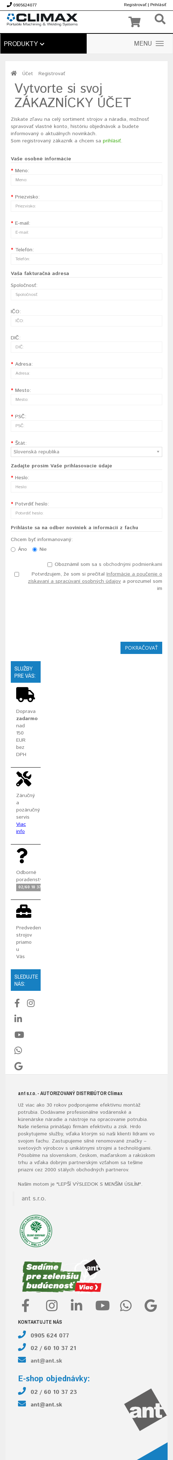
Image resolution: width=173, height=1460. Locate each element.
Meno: (22, 170)
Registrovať (135, 5)
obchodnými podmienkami (132, 564)
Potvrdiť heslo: (32, 504)
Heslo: (22, 477)
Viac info (21, 828)
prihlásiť (112, 141)
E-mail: (22, 223)
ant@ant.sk (46, 1361)
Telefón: (24, 249)
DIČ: (16, 338)
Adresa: (24, 364)
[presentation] (107, 615)
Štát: (21, 443)
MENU (149, 44)
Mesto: (23, 390)
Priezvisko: (27, 197)
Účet (27, 73)
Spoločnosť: (24, 285)
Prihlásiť (158, 5)
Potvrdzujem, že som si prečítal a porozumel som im (88, 581)
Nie (39, 549)
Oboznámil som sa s (104, 564)
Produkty (24, 44)
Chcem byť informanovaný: (42, 539)
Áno (19, 549)
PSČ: (20, 416)
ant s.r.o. (34, 1198)
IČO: (16, 311)
